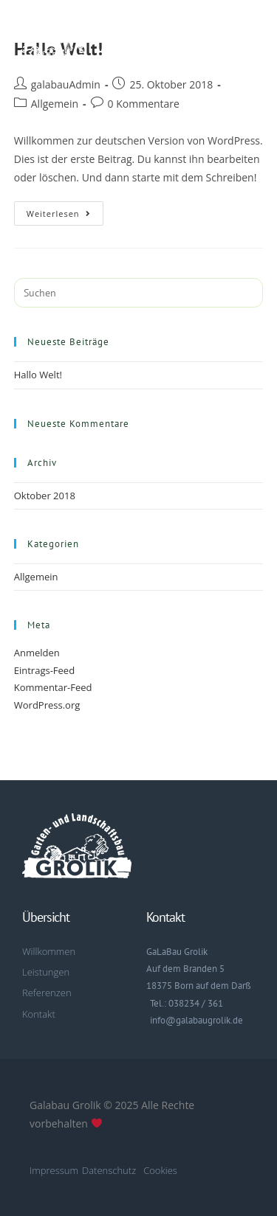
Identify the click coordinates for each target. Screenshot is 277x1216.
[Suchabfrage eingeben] (139, 293)
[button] (250, 46)
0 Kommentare (143, 104)
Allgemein (54, 104)
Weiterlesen (65, 210)
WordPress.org (47, 705)
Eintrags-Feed (44, 670)
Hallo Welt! (38, 374)
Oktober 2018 (44, 495)
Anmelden (37, 652)
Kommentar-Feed (53, 687)
